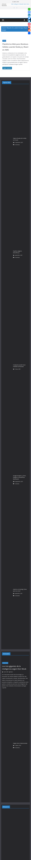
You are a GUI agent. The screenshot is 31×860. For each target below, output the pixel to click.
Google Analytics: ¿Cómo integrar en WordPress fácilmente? (19, 477)
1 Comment (16, 483)
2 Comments (16, 595)
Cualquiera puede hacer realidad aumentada (19, 365)
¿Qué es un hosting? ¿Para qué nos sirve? (20, 590)
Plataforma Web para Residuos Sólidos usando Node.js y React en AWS (15, 47)
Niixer (4, 40)
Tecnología (5, 663)
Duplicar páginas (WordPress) (17, 251)
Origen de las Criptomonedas (20, 743)
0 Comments (16, 144)
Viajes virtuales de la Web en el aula (19, 139)
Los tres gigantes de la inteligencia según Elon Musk (14, 667)
